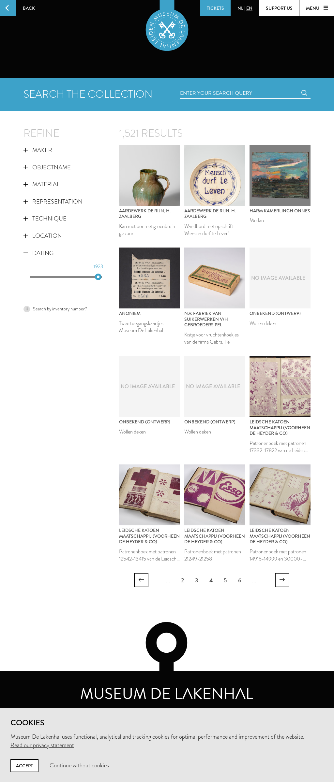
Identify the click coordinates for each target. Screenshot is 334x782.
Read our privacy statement (42, 745)
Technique (45, 218)
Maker (37, 150)
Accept (24, 765)
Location (42, 236)
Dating (38, 253)
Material (41, 184)
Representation (53, 201)
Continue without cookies (79, 765)
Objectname (47, 167)
